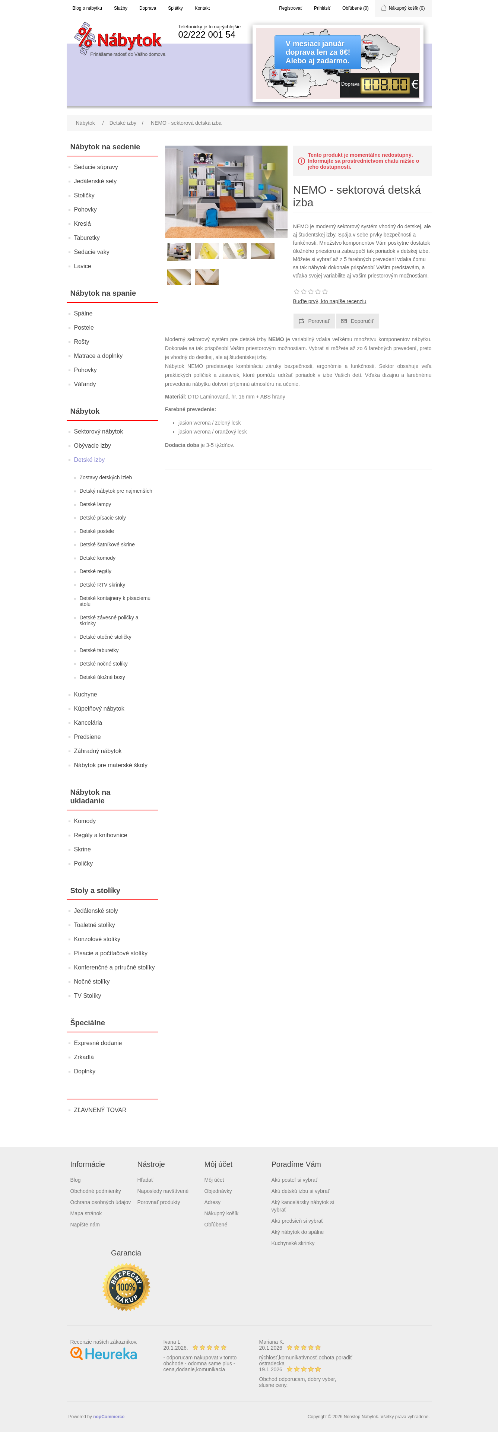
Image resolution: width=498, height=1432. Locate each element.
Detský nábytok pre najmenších (116, 491)
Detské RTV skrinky (103, 585)
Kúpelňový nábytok (99, 708)
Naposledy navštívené (163, 1191)
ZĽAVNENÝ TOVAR (100, 1110)
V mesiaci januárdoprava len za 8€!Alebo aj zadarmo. (318, 52)
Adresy (212, 1202)
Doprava (147, 8)
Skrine (82, 849)
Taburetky (87, 238)
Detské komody (97, 558)
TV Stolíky (87, 996)
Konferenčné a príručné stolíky (114, 967)
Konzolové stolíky (97, 939)
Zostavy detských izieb (106, 477)
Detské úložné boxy (102, 677)
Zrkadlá (84, 1057)
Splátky (175, 8)
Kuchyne (85, 694)
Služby (120, 8)
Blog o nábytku (87, 8)
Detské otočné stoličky (105, 637)
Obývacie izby (92, 445)
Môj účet (214, 1180)
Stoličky (84, 195)
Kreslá (82, 223)
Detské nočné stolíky (104, 664)
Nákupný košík (221, 1213)
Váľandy (85, 384)
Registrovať (290, 8)
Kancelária (88, 723)
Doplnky (85, 1071)
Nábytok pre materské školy (111, 765)
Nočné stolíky (92, 981)
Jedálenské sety (95, 181)
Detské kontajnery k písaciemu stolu (115, 601)
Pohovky (85, 209)
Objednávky (218, 1191)
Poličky (83, 863)
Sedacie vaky (92, 252)
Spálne (83, 313)
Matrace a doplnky (98, 356)
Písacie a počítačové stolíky (111, 953)
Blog (75, 1180)
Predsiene (87, 737)
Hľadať (145, 1180)
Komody (85, 821)
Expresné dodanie (98, 1043)
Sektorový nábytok (98, 431)
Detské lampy (95, 504)
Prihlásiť (322, 8)
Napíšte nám (85, 1225)
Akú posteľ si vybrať (295, 1180)
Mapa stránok (86, 1213)
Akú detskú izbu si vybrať (301, 1191)
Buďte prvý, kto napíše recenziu (330, 301)
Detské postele (97, 531)
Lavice (82, 266)
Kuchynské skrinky (293, 1243)
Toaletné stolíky (94, 925)
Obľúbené (216, 1225)
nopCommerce (108, 1416)
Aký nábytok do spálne (298, 1232)
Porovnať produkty (158, 1202)
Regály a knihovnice (100, 835)
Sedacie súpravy (96, 167)
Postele (84, 327)
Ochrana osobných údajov (100, 1202)
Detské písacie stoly (103, 518)
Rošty (81, 342)
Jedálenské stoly (96, 911)
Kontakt (202, 8)
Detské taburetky (99, 650)
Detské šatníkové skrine (107, 544)
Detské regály (96, 571)
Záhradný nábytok (98, 751)
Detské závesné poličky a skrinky (109, 620)
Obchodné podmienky (95, 1191)
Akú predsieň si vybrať (297, 1221)
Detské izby (89, 460)
